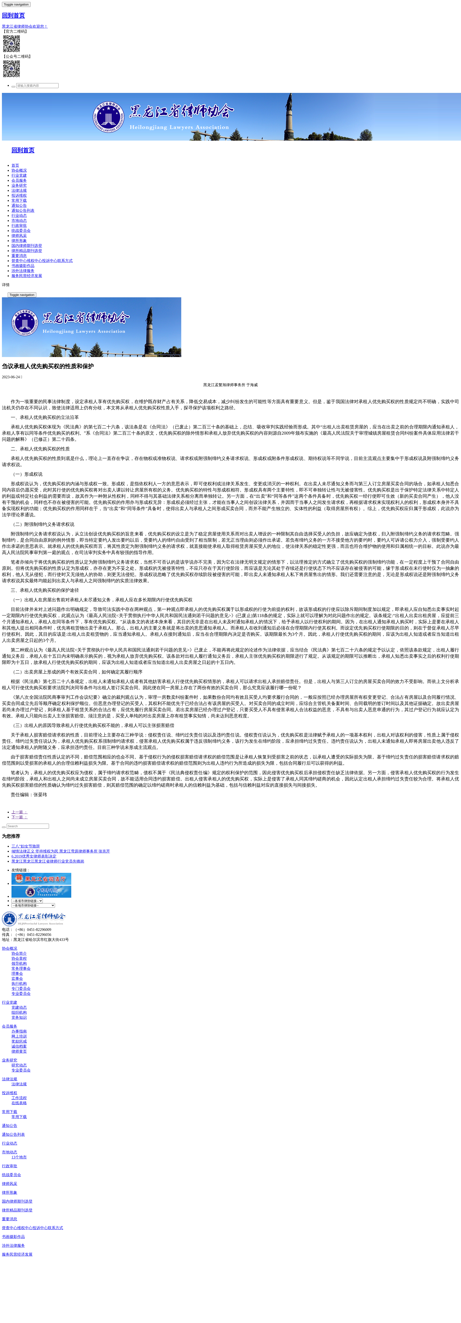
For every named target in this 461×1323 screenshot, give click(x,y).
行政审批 (19, 226)
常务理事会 (21, 968)
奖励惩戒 (19, 1041)
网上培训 (19, 1036)
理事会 (17, 973)
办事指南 (19, 1031)
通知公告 (19, 205)
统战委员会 (21, 231)
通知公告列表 (22, 210)
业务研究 (19, 185)
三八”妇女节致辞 (25, 846)
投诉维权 (19, 195)
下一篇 (19, 817)
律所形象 (19, 241)
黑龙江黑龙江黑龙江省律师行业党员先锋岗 (47, 861)
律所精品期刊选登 (26, 251)
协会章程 (19, 958)
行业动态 (19, 215)
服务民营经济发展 (26, 276)
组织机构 (19, 1012)
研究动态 (19, 1065)
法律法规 (19, 190)
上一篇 (19, 812)
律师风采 (19, 236)
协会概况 (19, 170)
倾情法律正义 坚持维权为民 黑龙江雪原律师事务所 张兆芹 (60, 851)
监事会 (17, 978)
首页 (15, 165)
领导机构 (19, 963)
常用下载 (19, 200)
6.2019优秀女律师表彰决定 (33, 856)
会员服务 (19, 180)
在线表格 (19, 1103)
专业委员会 (21, 994)
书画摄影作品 (22, 266)
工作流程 (19, 1098)
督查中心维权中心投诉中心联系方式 (42, 261)
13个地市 (19, 1157)
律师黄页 (19, 1051)
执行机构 (19, 984)
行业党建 (19, 175)
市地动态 (19, 221)
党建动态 (19, 1007)
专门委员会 (21, 989)
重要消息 (19, 256)
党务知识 (19, 1017)
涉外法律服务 (22, 271)
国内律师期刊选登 (26, 246)
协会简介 (19, 953)
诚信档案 (19, 1046)
